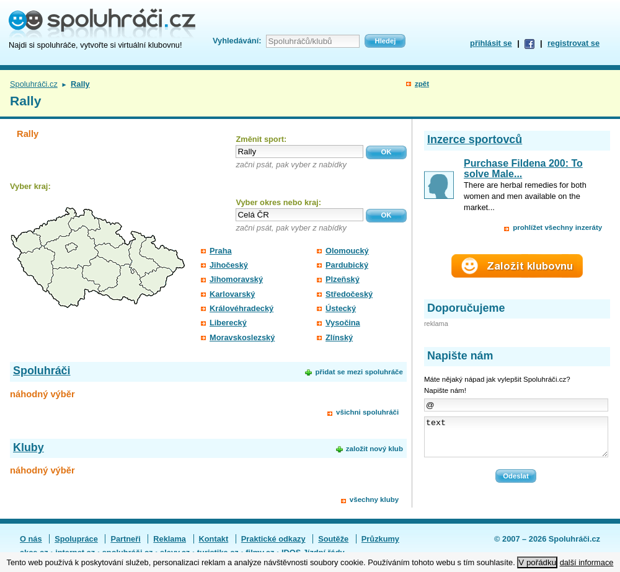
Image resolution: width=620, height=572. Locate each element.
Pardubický (347, 265)
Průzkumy (380, 540)
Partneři (125, 540)
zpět (422, 83)
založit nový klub (374, 448)
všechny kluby (374, 499)
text (516, 440)
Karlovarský (232, 294)
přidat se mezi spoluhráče (358, 372)
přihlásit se (491, 43)
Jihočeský (229, 265)
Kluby (28, 447)
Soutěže (333, 540)
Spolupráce (76, 540)
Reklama (169, 540)
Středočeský (349, 294)
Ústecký (341, 308)
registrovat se (573, 43)
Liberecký (228, 322)
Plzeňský (343, 279)
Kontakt (214, 540)
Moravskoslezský (242, 337)
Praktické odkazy (273, 540)
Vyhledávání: (237, 40)
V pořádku (537, 562)
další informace (587, 562)
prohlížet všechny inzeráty (557, 227)
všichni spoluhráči (367, 412)
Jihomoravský (236, 279)
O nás (31, 540)
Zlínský (339, 337)
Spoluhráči (42, 370)
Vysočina (343, 322)
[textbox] (299, 151)
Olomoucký (347, 250)
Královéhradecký (241, 308)
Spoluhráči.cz (34, 84)
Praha (221, 250)
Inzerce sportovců (474, 139)
